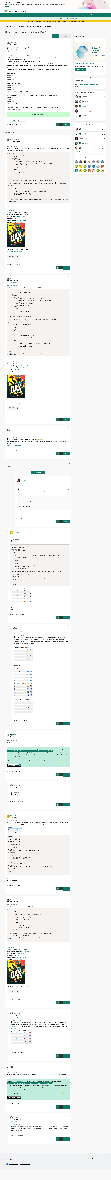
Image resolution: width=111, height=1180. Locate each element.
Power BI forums (11, 26)
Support (70, 11)
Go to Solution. (40, 114)
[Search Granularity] (62, 18)
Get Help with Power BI (35, 26)
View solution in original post (14, 254)
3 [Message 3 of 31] (14, 1146)
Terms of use (95, 1169)
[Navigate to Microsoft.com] (9, 11)
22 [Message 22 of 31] (11, 421)
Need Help (13, 120)
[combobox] (87, 18)
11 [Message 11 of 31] (18, 727)
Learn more (81, 21)
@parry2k (9, 109)
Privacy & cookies (86, 1169)
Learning (63, 11)
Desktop (48, 26)
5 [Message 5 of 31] (14, 1063)
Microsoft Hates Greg (22, 223)
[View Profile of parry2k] (15, 742)
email (15, 770)
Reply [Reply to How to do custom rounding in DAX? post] (66, 124)
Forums (30, 11)
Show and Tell (21, 120)
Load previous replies (38, 477)
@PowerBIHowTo (20, 756)
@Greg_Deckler (16, 1033)
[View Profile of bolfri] (22, 485)
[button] (55, 36)
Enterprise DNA (21, 219)
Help (97, 14)
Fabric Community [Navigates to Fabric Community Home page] (21, 11)
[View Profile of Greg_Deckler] (13, 139)
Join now (7, 6)
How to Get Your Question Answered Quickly (86, 84)
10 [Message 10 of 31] (14, 621)
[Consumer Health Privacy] (25, 1175)
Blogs (57, 11)
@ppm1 (21, 644)
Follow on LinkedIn (11, 213)
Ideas (43, 11)
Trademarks (102, 1169)
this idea (27, 217)
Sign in (92, 14)
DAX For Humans (18, 225)
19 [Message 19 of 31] (11, 266)
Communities (50, 11)
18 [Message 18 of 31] (21, 523)
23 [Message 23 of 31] (11, 455)
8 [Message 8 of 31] (14, 808)
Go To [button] (102, 15)
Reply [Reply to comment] (66, 270)
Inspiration (37, 11)
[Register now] (80, 69)
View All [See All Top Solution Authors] (77, 119)
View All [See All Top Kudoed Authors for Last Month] (77, 151)
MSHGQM (17, 221)
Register (86, 14)
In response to (12, 143)
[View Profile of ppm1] (15, 537)
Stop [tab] (91, 73)
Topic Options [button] (64, 36)
